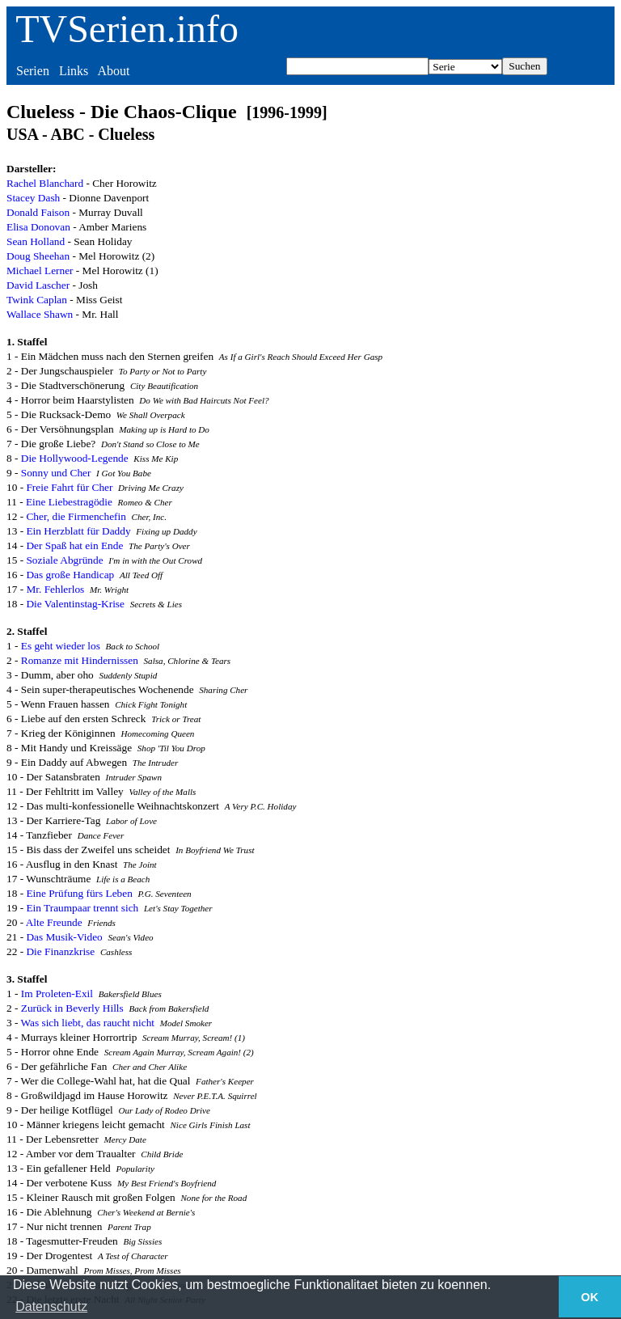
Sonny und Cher (56, 473)
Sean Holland (35, 241)
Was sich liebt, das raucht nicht (87, 1023)
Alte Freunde (54, 922)
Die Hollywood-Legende (75, 458)
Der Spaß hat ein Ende (74, 545)
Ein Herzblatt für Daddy (78, 531)
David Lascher (38, 285)
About (113, 71)
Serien (32, 71)
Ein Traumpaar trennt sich (82, 908)
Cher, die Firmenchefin (75, 516)
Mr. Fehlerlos (55, 589)
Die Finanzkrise (60, 951)
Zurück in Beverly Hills (72, 1008)
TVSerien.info (127, 28)
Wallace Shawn (39, 314)
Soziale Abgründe (64, 560)
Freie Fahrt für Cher (69, 487)
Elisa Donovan (38, 227)
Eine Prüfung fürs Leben (79, 893)
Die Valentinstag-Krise (75, 604)
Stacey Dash (33, 198)
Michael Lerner (40, 270)
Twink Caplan (36, 300)
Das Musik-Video (64, 937)
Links (73, 71)
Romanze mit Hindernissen (79, 660)
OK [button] (590, 1297)
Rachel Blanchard (44, 183)
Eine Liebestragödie (69, 502)
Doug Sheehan (38, 256)
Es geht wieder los (60, 646)
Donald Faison (38, 212)
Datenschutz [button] (51, 1306)
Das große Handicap (70, 575)
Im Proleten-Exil (57, 993)
